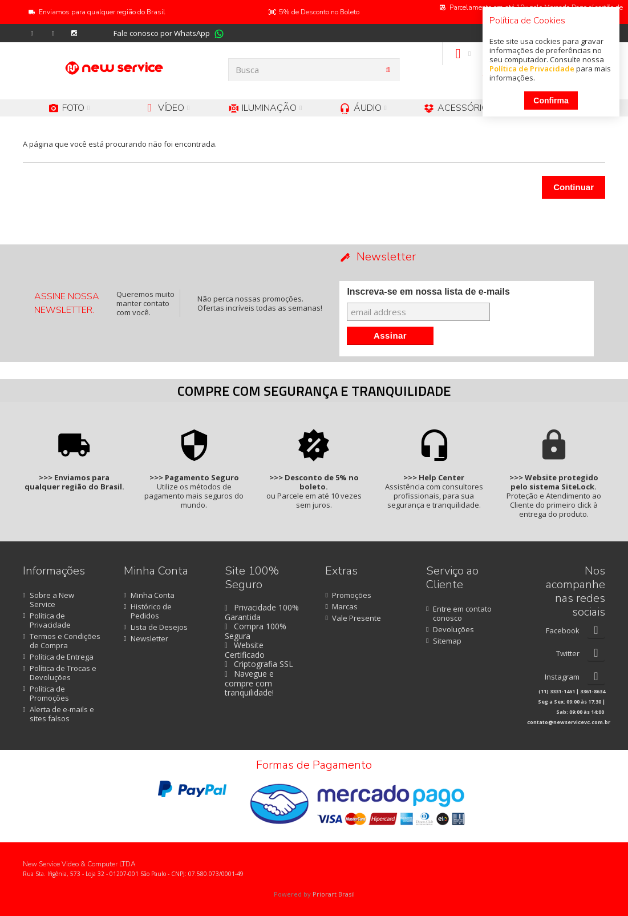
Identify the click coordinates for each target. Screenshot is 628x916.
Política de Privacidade (531, 68)
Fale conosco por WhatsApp (162, 33)
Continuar (573, 187)
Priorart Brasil (334, 894)
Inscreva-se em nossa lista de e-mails (428, 291)
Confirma (550, 100)
